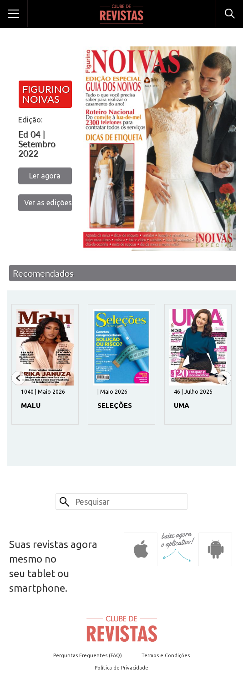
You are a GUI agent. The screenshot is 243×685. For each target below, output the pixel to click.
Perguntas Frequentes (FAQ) (87, 655)
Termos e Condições (166, 655)
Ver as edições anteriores (48, 202)
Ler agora (45, 176)
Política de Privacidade (121, 667)
